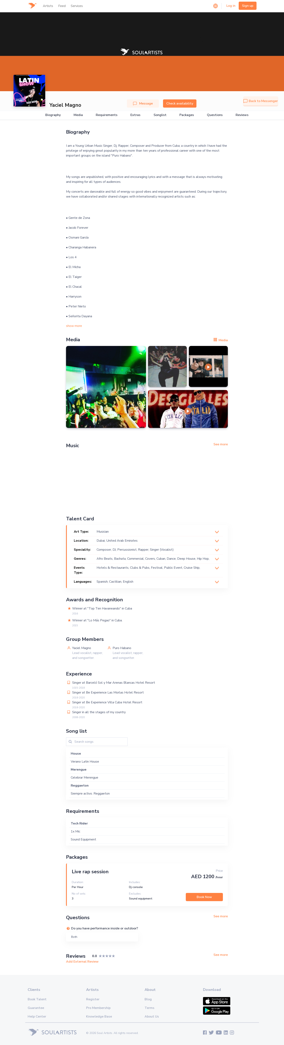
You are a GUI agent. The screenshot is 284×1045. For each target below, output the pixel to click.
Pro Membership (98, 1008)
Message (143, 103)
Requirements (106, 115)
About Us (152, 1016)
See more (220, 444)
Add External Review (82, 962)
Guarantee (36, 1008)
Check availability (179, 103)
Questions (215, 115)
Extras (135, 115)
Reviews (242, 115)
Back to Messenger (260, 101)
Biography (53, 115)
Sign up (247, 5)
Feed (62, 6)
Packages (186, 115)
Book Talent (37, 999)
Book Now (204, 897)
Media (78, 115)
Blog (148, 999)
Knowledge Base (99, 1016)
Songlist (160, 115)
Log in (230, 5)
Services (77, 6)
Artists (48, 6)
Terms (149, 1008)
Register (92, 999)
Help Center (37, 1016)
